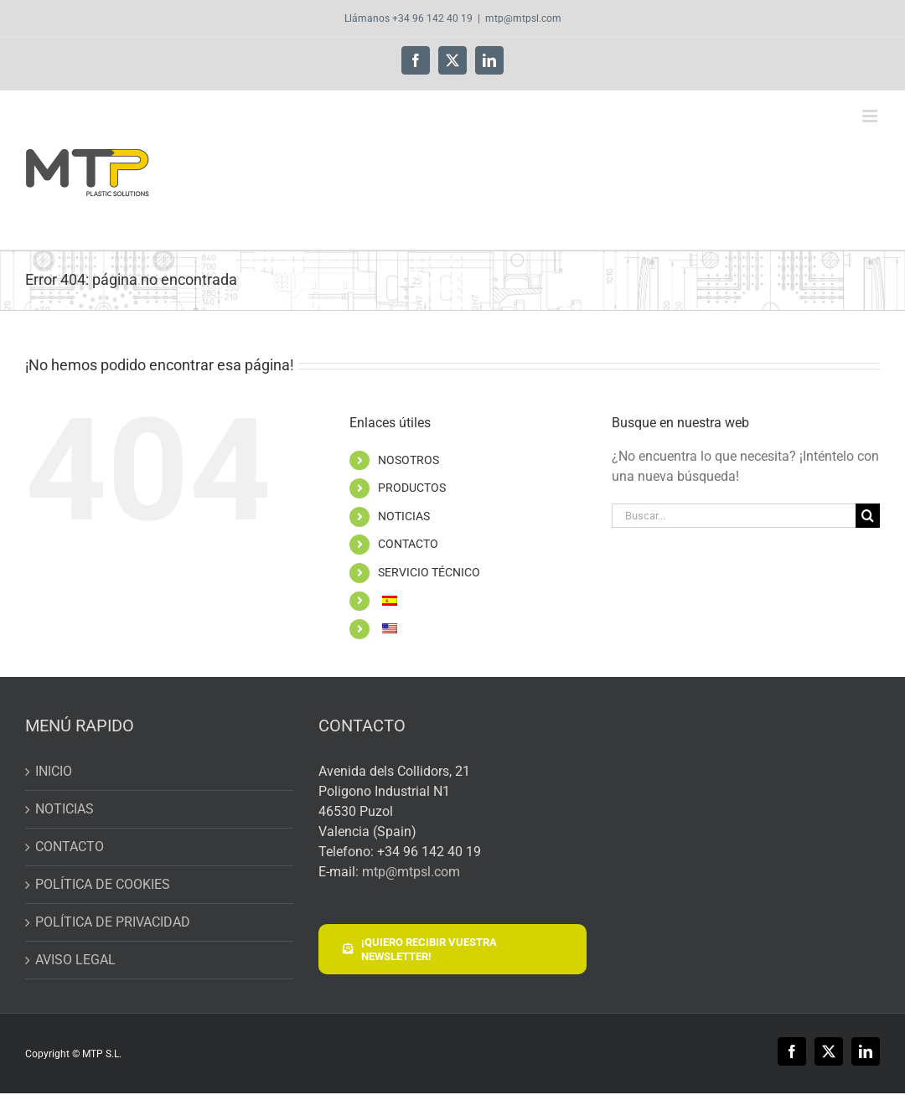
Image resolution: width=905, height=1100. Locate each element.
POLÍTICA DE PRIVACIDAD (112, 922)
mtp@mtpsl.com (523, 18)
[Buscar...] (734, 516)
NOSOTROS (408, 460)
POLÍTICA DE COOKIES (102, 884)
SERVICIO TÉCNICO (429, 572)
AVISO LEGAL (75, 960)
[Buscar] (868, 516)
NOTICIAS (404, 516)
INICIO (53, 771)
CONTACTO (408, 543)
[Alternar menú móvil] (871, 116)
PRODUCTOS (412, 487)
